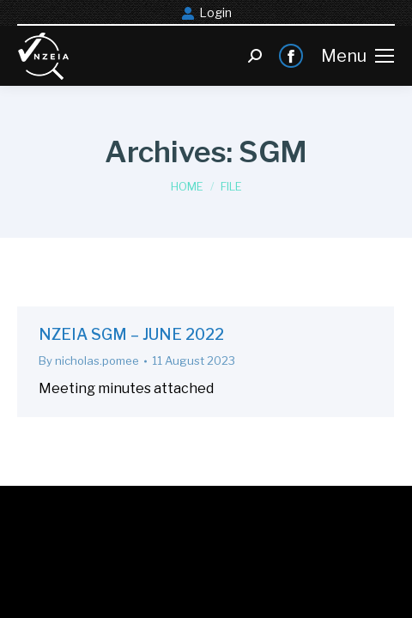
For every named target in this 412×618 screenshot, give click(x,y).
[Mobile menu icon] (357, 56)
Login (206, 12)
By (89, 360)
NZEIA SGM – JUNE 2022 (131, 334)
